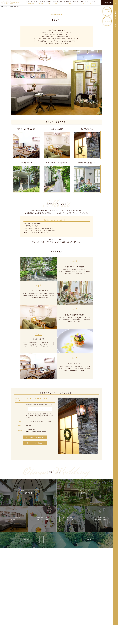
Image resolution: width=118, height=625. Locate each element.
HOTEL (116, 5)
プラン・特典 (76, 2)
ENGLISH (116, 27)
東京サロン (56, 2)
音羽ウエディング (30, 2)
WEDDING (116, 15)
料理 (82, 2)
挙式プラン (49, 2)
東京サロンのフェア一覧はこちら (35, 443)
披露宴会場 (69, 2)
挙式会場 (62, 2)
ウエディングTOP (8, 6)
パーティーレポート (90, 2)
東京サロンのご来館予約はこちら (35, 437)
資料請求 (107, 21)
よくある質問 (86, 540)
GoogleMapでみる (40, 409)
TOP (2, 6)
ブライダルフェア (40, 2)
